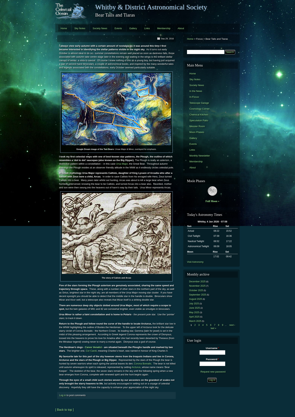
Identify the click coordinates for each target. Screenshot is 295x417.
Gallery (133, 28)
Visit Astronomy (195, 261)
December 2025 (197, 281)
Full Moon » (212, 201)
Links (147, 28)
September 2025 (197, 294)
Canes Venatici (93, 347)
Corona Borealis (142, 363)
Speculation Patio (198, 120)
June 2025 (194, 308)
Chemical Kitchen (198, 114)
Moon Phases (196, 132)
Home (64, 28)
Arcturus (136, 367)
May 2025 (194, 312)
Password (212, 359)
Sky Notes (79, 28)
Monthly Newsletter (199, 155)
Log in (62, 395)
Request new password (213, 371)
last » (213, 328)
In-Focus (194, 96)
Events (118, 28)
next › (232, 325)
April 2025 (194, 316)
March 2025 (195, 321)
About (181, 28)
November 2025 (197, 286)
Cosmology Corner (199, 108)
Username (212, 348)
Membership (163, 28)
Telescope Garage (199, 103)
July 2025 (194, 303)
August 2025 (195, 299)
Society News (100, 28)
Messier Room (197, 126)
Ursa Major (122, 163)
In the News (195, 91)
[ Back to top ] (64, 409)
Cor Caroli (91, 350)
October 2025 (196, 290)
